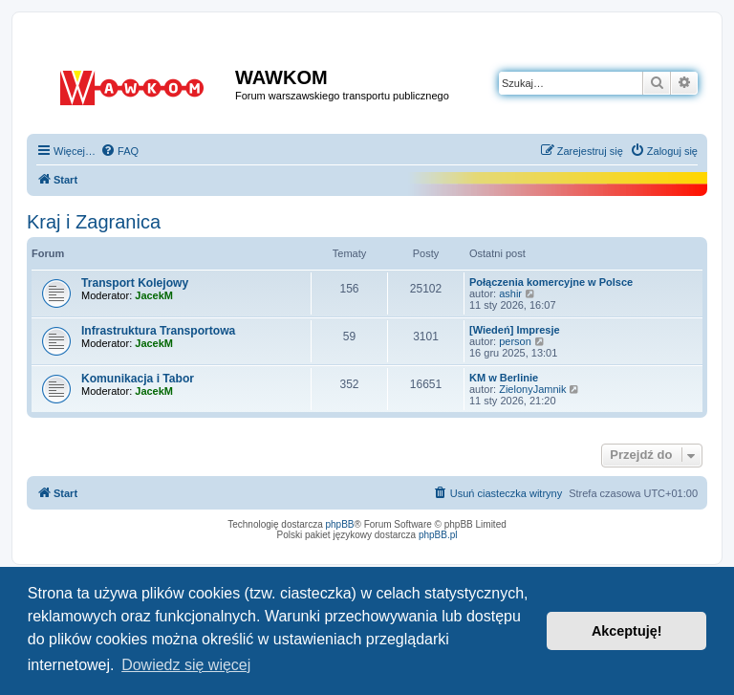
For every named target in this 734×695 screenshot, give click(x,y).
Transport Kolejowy (134, 283)
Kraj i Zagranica (94, 221)
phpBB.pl (438, 535)
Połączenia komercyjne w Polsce (551, 282)
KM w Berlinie (503, 377)
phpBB (340, 524)
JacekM (154, 295)
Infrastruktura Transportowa (158, 330)
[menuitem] (119, 151)
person (515, 341)
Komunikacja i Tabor (137, 378)
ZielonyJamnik (532, 389)
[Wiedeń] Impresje (514, 330)
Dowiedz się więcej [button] (185, 665)
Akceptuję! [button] (627, 631)
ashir (510, 293)
